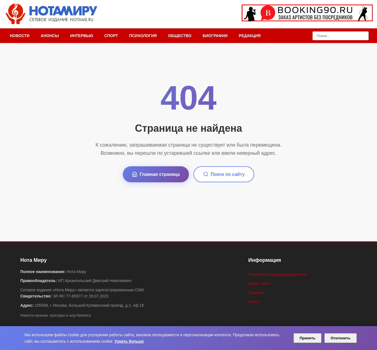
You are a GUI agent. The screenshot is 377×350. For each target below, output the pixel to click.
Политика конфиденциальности (277, 274)
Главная (255, 292)
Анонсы (50, 35)
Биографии (215, 35)
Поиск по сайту (224, 174)
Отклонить (340, 338)
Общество (179, 35)
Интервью (81, 35)
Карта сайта (259, 283)
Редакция (250, 35)
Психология (143, 35)
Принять (307, 338)
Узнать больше (129, 341)
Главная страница (156, 174)
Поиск (253, 301)
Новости (19, 35)
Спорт (111, 35)
